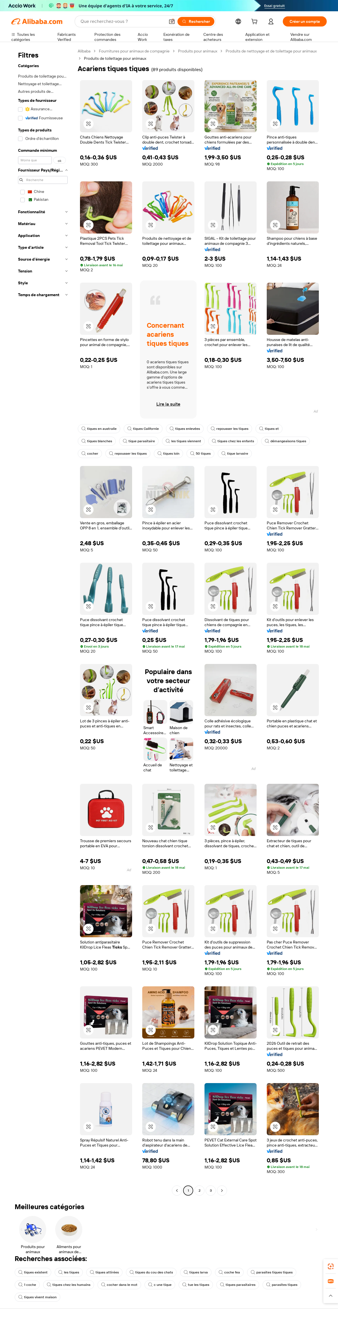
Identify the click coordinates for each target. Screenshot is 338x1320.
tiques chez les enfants (233, 441)
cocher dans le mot (119, 1284)
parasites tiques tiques (272, 1272)
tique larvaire (234, 453)
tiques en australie (99, 428)
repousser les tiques (229, 428)
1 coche (27, 1284)
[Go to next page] (222, 1190)
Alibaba (84, 51)
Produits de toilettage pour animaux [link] (115, 58)
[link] (330, 1266)
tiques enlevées (185, 428)
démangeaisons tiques (285, 441)
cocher (89, 453)
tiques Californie (143, 428)
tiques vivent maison (37, 1297)
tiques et (269, 428)
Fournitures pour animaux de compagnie (134, 51)
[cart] (255, 22)
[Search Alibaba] (122, 21)
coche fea (229, 1272)
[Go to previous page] (177, 1190)
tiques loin (168, 453)
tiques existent (33, 1272)
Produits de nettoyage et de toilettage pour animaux (271, 51)
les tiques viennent (183, 441)
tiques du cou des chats (151, 1272)
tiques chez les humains (68, 1284)
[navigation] (43, 621)
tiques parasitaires (237, 1284)
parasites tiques (281, 1284)
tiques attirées (104, 1272)
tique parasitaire (139, 441)
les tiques (68, 1272)
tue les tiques (195, 1284)
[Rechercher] (195, 21)
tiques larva (196, 1272)
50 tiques (200, 453)
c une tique (160, 1284)
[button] (171, 21)
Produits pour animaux (197, 51)
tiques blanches (96, 441)
